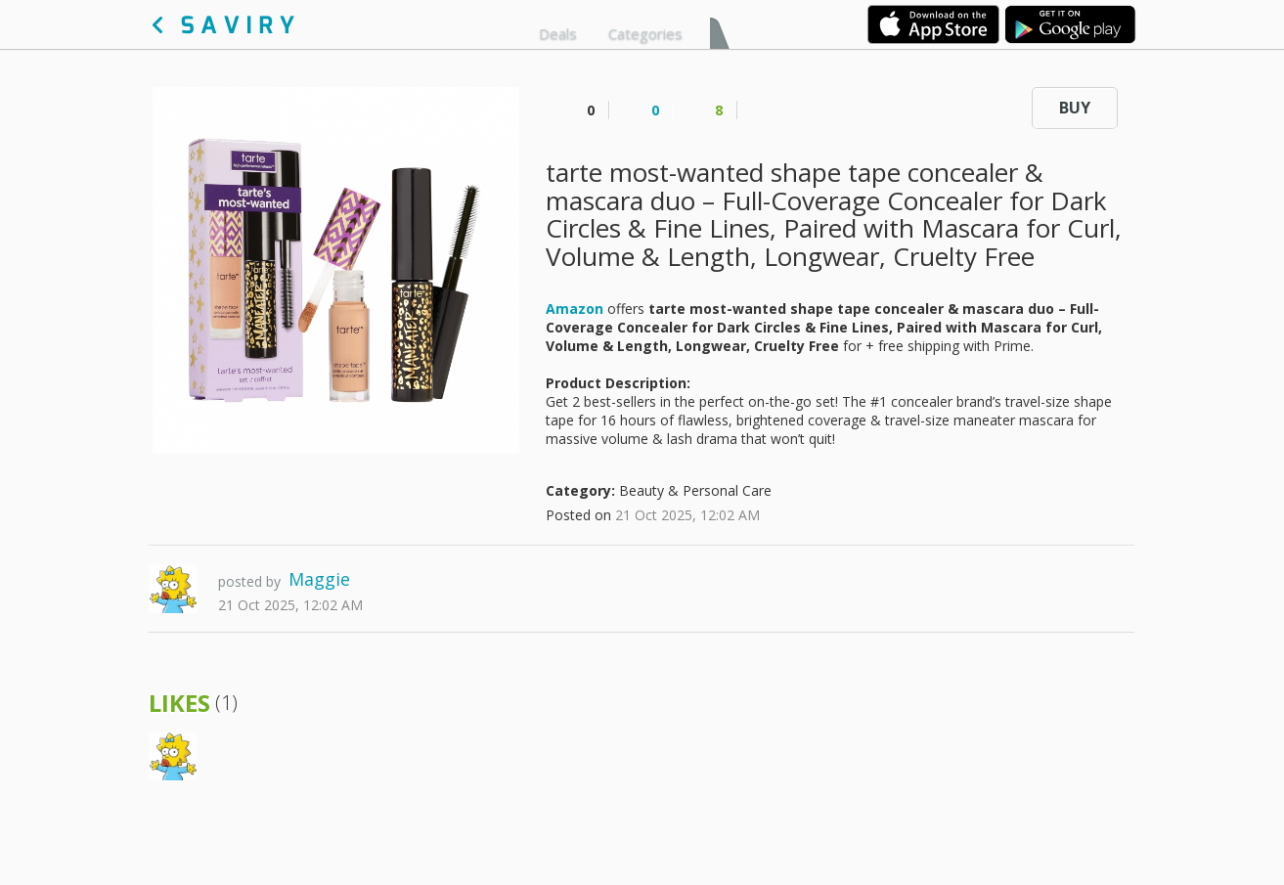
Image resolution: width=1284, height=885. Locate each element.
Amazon (574, 308)
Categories (645, 33)
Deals (558, 33)
